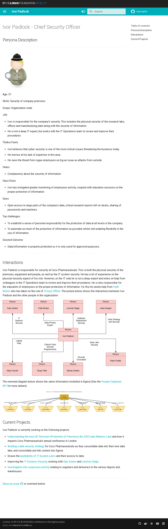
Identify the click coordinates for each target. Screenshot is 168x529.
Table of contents (140, 25)
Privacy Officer (52, 291)
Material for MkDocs (22, 525)
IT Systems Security (35, 461)
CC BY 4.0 (15, 522)
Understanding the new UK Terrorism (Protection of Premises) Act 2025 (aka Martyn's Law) (60, 436)
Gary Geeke (69, 461)
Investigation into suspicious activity (29, 467)
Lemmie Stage (90, 461)
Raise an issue (13, 483)
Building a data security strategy (26, 446)
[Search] (106, 11)
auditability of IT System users (38, 456)
